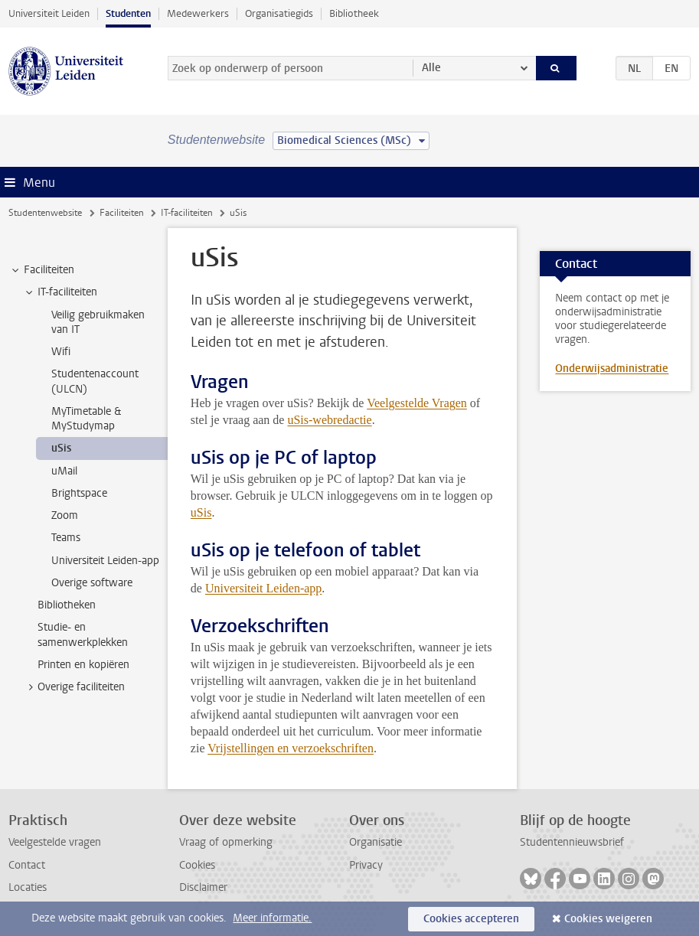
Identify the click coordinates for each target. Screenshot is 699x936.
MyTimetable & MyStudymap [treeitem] (86, 418)
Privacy (366, 865)
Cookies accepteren (471, 919)
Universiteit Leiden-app (263, 588)
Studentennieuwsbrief (572, 842)
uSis (201, 512)
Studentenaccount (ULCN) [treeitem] (95, 381)
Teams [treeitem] (65, 537)
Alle (431, 67)
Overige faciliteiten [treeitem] (74, 687)
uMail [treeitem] (64, 471)
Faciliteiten (122, 213)
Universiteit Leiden (49, 13)
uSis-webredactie (329, 419)
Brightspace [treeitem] (79, 493)
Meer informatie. (272, 918)
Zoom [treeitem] (64, 515)
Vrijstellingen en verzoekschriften (290, 748)
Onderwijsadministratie (611, 368)
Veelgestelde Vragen (417, 402)
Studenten (128, 13)
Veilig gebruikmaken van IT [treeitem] (98, 322)
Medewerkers (198, 13)
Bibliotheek (354, 13)
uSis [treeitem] (61, 448)
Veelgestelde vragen (54, 842)
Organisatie (375, 842)
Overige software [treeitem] (91, 583)
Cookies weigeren (608, 919)
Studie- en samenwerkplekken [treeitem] (83, 634)
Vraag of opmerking (226, 842)
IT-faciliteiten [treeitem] (60, 292)
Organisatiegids (279, 13)
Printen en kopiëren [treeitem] (83, 664)
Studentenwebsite (45, 213)
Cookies (197, 865)
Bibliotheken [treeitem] (67, 605)
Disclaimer (203, 887)
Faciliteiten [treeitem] (41, 270)
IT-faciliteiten (187, 213)
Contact (26, 865)
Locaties (27, 887)
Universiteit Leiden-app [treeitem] (105, 560)
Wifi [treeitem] (60, 351)
